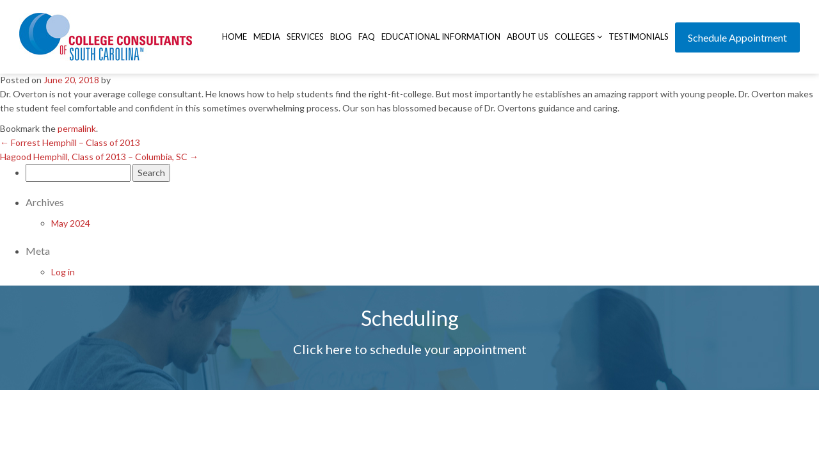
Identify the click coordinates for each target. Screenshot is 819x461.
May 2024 (70, 223)
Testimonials (638, 36)
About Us (527, 36)
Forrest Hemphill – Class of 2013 (70, 142)
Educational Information (440, 36)
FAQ (366, 36)
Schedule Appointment (737, 37)
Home (234, 36)
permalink (77, 128)
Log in (63, 271)
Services (305, 36)
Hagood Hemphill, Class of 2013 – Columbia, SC (99, 156)
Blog (341, 36)
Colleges (578, 36)
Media (266, 36)
